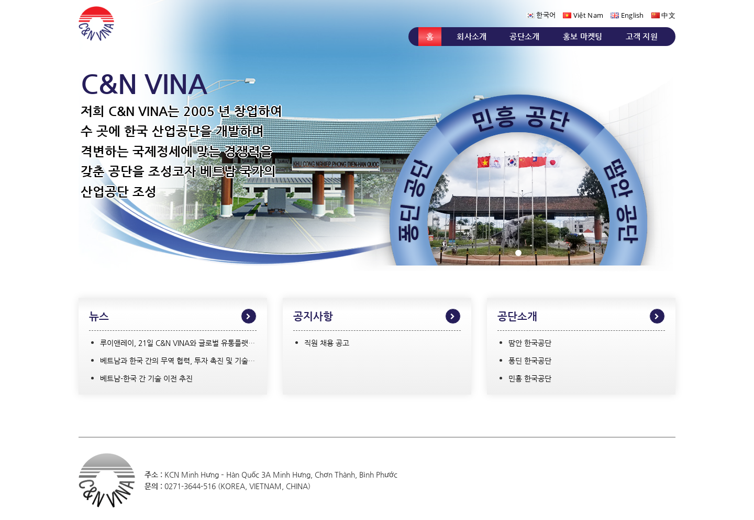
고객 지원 (642, 36)
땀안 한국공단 (529, 343)
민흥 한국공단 (529, 378)
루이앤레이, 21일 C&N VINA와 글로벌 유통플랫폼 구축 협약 (193, 343)
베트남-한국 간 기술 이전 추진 (146, 378)
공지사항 (313, 316)
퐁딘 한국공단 (529, 360)
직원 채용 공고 (326, 343)
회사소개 (471, 36)
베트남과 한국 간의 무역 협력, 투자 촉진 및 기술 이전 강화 (190, 360)
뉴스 (99, 316)
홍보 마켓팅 (583, 36)
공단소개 (524, 36)
